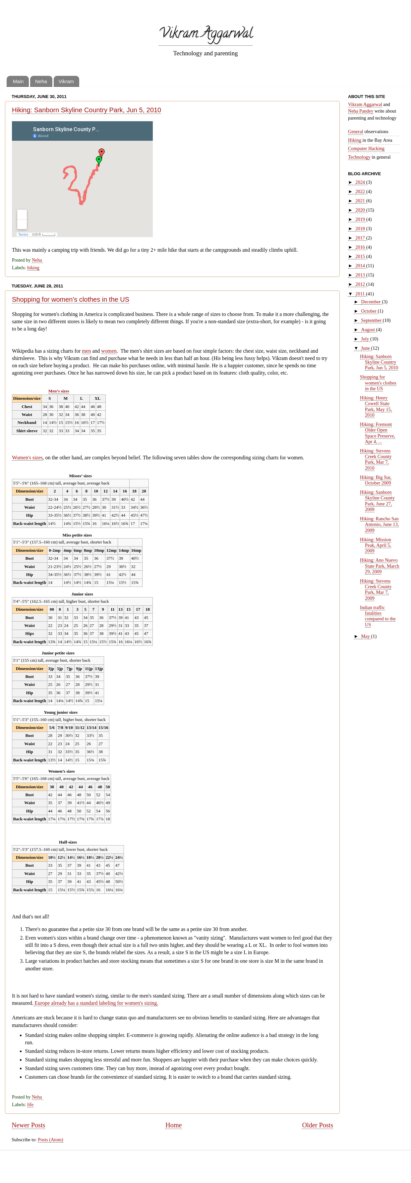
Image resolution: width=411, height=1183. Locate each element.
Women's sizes (27, 457)
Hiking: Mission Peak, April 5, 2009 (375, 545)
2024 (360, 182)
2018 (360, 228)
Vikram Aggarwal (206, 34)
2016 (360, 247)
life (30, 1104)
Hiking (354, 140)
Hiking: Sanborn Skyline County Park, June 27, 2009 (377, 500)
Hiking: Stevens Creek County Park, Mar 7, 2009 (375, 589)
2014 (360, 265)
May (366, 636)
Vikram (66, 81)
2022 (360, 191)
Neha (41, 81)
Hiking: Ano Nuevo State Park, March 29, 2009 (379, 565)
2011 (360, 293)
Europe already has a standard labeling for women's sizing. (95, 1003)
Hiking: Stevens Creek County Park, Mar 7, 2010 (375, 459)
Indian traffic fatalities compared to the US (378, 616)
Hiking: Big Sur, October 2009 (375, 480)
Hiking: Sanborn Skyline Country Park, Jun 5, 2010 (86, 110)
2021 (360, 200)
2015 (360, 256)
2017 (360, 237)
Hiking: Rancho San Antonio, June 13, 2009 (379, 524)
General (355, 131)
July (366, 338)
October (369, 311)
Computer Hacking (366, 148)
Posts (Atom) (50, 1139)
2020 (360, 210)
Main (18, 81)
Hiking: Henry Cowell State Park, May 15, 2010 (376, 406)
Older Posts (317, 1125)
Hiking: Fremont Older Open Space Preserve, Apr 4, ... (377, 433)
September (372, 320)
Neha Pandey (360, 111)
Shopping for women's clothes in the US (70, 299)
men (86, 351)
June (366, 348)
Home (173, 1125)
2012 (360, 284)
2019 (360, 219)
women (109, 351)
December (371, 301)
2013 (360, 275)
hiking (33, 267)
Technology (359, 157)
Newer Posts (28, 1125)
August (368, 329)
